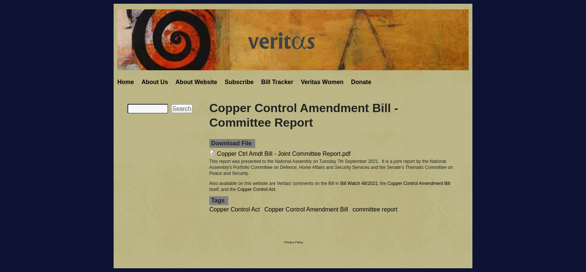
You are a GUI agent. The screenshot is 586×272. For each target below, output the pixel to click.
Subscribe (239, 82)
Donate (361, 82)
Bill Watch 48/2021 (358, 183)
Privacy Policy (293, 242)
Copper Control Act (256, 189)
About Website (197, 82)
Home (125, 82)
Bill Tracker (277, 82)
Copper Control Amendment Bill (419, 183)
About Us (154, 82)
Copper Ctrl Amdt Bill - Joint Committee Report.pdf (283, 154)
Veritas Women (322, 82)
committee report (374, 209)
